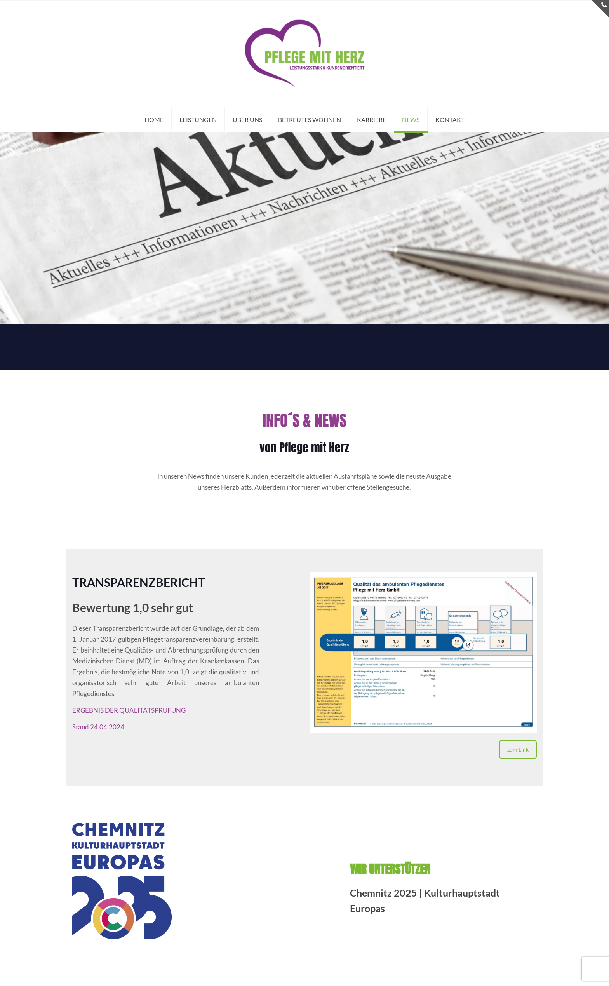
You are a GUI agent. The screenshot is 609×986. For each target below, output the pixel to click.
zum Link (518, 749)
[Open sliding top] (600, 8)
